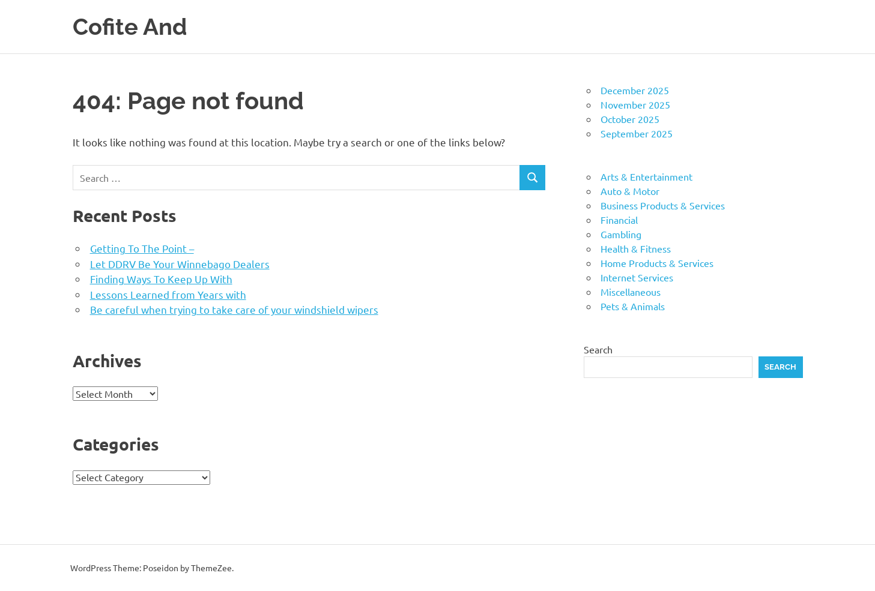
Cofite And (130, 26)
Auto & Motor (630, 191)
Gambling (621, 234)
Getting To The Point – (142, 248)
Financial (619, 220)
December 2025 (635, 90)
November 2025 (635, 104)
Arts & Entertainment (646, 176)
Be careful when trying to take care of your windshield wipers (234, 309)
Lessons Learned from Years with (168, 294)
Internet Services (637, 277)
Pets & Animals (633, 306)
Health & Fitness (636, 248)
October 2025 (630, 119)
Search (598, 349)
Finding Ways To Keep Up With (161, 278)
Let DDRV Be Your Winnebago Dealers (180, 263)
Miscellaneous (631, 292)
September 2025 (637, 133)
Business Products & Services (663, 205)
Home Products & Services (657, 263)
